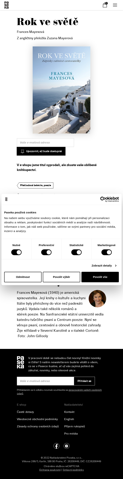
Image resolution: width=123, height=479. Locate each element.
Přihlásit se (84, 381)
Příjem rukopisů (74, 426)
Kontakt (69, 412)
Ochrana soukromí (50, 470)
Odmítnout (23, 276)
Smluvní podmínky (73, 470)
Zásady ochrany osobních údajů (38, 426)
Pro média (71, 433)
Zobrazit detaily (102, 265)
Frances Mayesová (30, 32)
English (69, 419)
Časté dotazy (25, 412)
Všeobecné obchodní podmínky (37, 419)
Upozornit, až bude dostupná (41, 151)
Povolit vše (100, 276)
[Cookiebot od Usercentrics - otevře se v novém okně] (103, 199)
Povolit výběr (61, 276)
